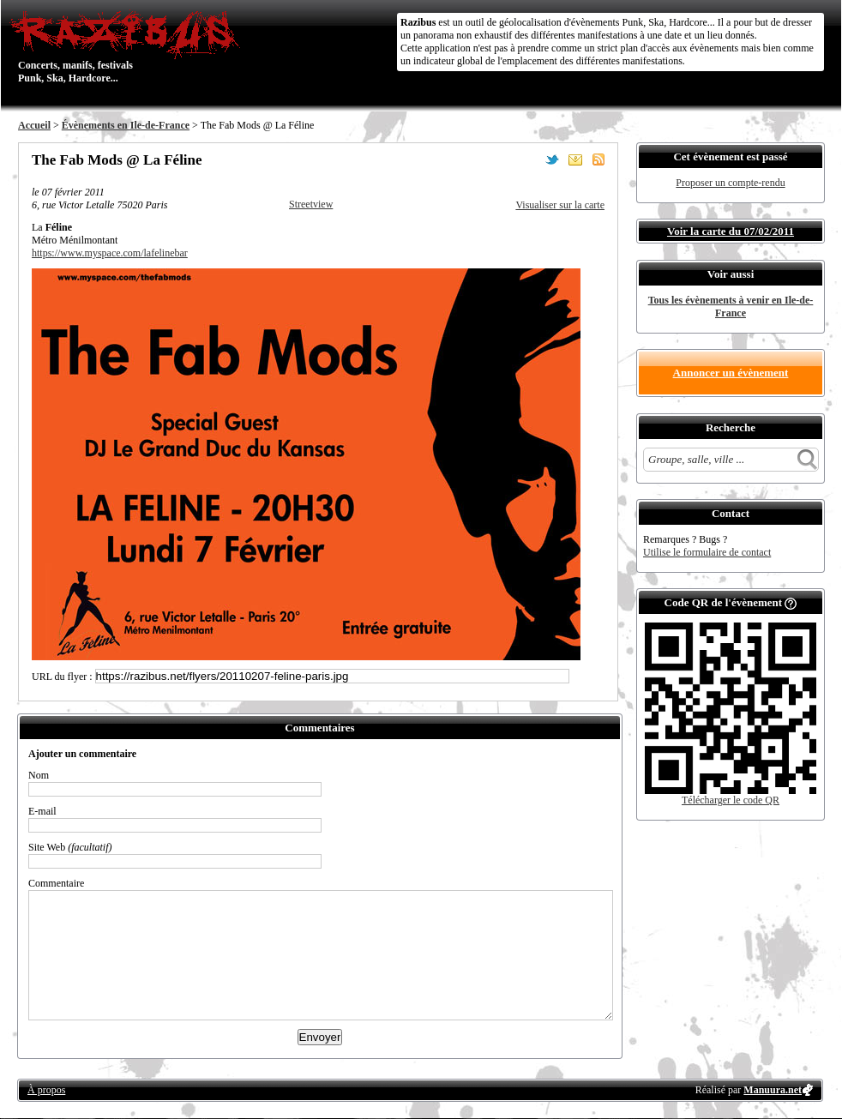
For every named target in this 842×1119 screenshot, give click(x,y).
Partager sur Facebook (529, 159)
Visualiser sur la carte (559, 205)
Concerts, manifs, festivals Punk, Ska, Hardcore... (129, 46)
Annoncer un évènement (731, 372)
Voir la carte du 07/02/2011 (730, 231)
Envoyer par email (575, 159)
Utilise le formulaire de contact (707, 552)
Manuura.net (772, 1090)
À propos (46, 1090)
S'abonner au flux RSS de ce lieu (598, 159)
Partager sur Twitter (552, 159)
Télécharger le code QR (730, 800)
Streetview (311, 204)
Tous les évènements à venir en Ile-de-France (731, 306)
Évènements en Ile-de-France (125, 125)
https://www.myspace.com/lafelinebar (110, 253)
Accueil (34, 125)
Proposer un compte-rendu (730, 183)
